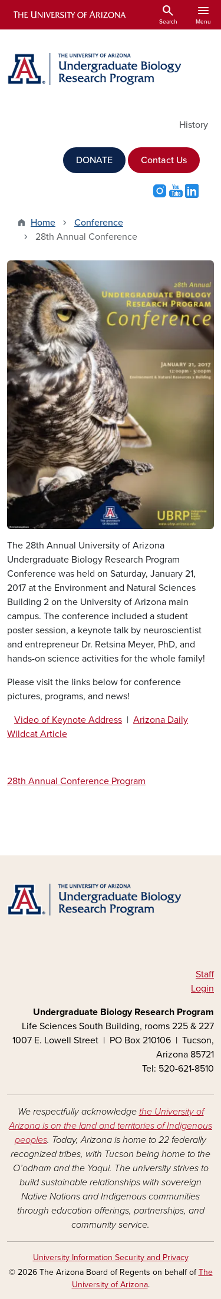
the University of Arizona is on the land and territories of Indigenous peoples (110, 1126)
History (193, 125)
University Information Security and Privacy (111, 1257)
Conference (98, 223)
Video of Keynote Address (68, 720)
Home (43, 223)
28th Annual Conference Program (76, 781)
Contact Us (164, 160)
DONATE (94, 160)
